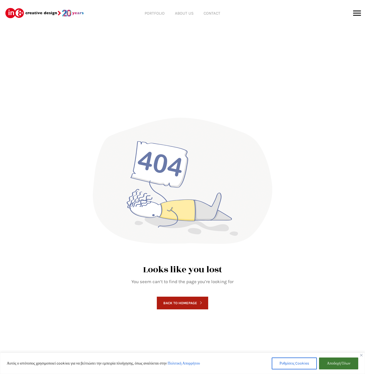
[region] (182, 363)
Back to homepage (182, 303)
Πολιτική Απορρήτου (184, 363)
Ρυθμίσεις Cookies (294, 363)
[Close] (361, 355)
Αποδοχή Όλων (338, 363)
